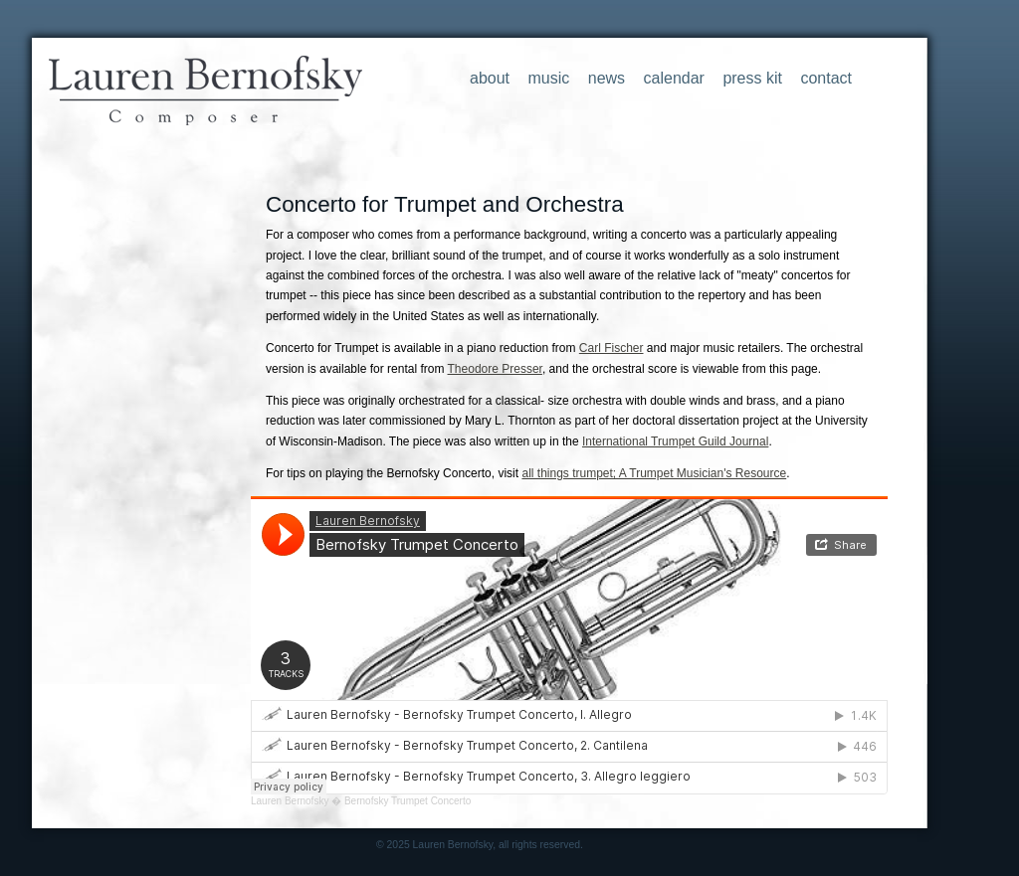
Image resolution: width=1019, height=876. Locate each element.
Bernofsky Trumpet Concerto (407, 800)
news (606, 78)
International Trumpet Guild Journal (675, 441)
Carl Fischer (611, 348)
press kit (752, 78)
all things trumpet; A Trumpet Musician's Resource (653, 473)
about (490, 78)
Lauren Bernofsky (289, 800)
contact (826, 78)
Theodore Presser (495, 369)
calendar (674, 78)
